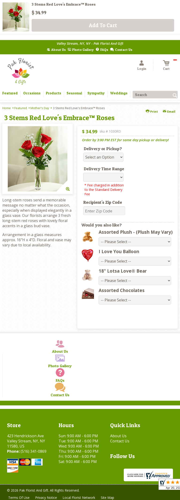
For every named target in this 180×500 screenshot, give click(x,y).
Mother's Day (39, 108)
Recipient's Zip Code (102, 202)
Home (6, 108)
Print (152, 111)
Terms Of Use (19, 497)
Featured (20, 108)
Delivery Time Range (104, 168)
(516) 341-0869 (33, 451)
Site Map (107, 497)
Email (169, 111)
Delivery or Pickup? (103, 148)
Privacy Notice (46, 497)
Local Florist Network (79, 497)
